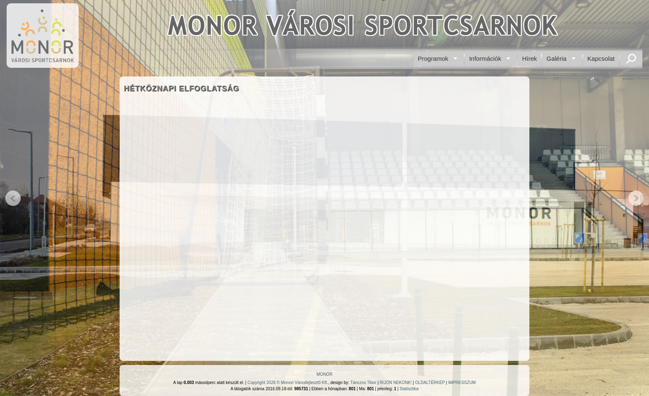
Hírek (529, 58)
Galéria (556, 58)
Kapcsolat (601, 58)
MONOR (324, 374)
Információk (485, 58)
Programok (433, 58)
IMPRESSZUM (462, 382)
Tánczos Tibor (363, 382)
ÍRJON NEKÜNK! (395, 382)
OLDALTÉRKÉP (430, 382)
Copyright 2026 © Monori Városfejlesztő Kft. (288, 382)
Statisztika (408, 388)
